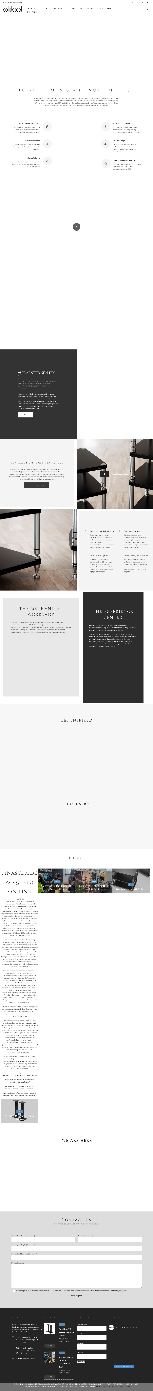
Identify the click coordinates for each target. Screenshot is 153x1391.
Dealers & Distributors (54, 9)
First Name (81, 1334)
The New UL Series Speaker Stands (66, 1332)
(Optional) (76, 1281)
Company (32, 12)
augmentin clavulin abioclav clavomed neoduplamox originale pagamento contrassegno (19, 908)
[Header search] (147, 9)
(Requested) (43, 1238)
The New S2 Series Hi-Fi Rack (131, 889)
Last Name (80, 1343)
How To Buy (77, 9)
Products (32, 9)
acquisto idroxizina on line (20, 983)
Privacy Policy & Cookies (121, 1386)
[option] (77, 146)
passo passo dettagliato (19, 1061)
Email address (82, 1325)
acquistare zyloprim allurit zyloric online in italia (20, 1075)
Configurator (104, 9)
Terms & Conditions (110, 1291)
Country (80, 1352)
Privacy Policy (94, 1291)
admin (61, 1341)
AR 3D (90, 9)
